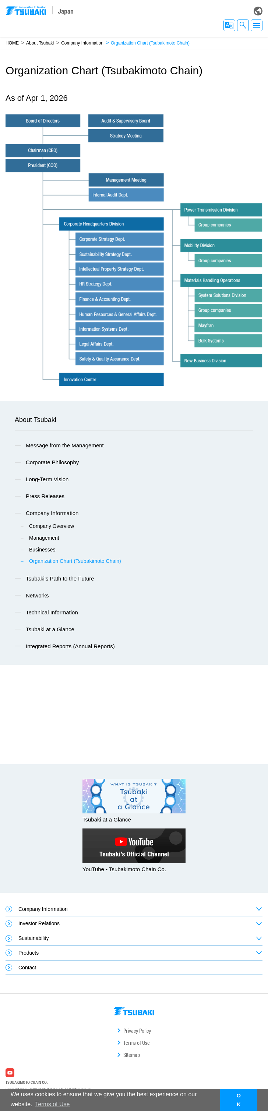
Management (44, 538)
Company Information (82, 43)
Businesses (42, 550)
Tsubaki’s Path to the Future (60, 578)
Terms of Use (136, 1042)
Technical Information (52, 612)
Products (28, 953)
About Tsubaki (40, 43)
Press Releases (45, 496)
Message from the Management (65, 445)
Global (258, 11)
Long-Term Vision (47, 479)
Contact (27, 967)
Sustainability (33, 938)
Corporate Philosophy (52, 462)
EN (229, 25)
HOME (12, 43)
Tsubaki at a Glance (50, 629)
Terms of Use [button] (52, 1104)
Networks (37, 595)
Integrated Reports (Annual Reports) (70, 646)
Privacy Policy (137, 1030)
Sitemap (131, 1054)
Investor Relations (39, 923)
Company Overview (51, 526)
